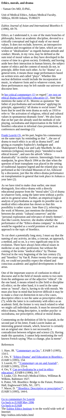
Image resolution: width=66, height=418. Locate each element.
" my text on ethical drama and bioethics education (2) (31, 96)
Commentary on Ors (28, 350)
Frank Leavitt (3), (11, 135)
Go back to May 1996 (17, 402)
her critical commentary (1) (19, 94)
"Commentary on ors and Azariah (37, 363)
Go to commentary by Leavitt (18, 399)
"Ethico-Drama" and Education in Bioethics (38, 356)
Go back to (11, 405)
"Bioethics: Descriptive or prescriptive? (39, 388)
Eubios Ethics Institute (19, 408)
